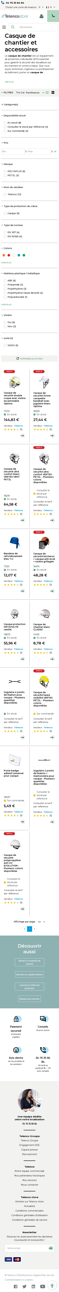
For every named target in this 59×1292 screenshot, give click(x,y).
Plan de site (47, 1275)
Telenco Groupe (29, 1140)
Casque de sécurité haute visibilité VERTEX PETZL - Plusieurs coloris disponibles (43, 699)
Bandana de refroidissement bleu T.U (13, 556)
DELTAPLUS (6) (16, 171)
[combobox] (33, 27)
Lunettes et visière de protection (29, 986)
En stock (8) (14, 122)
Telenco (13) (14, 194)
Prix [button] (4, 142)
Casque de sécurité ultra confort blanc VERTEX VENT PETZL (12, 474)
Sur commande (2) (18, 131)
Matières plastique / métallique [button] (20, 273)
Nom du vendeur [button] (12, 187)
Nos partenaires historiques (29, 1175)
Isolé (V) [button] (7, 338)
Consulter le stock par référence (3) (28, 126)
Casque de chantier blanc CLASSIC (41, 627)
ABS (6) (12, 280)
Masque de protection (29, 998)
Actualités (29, 1206)
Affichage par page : (25, 921)
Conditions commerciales (29, 1210)
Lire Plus (9, 81)
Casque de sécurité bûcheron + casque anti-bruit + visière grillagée (44, 557)
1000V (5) (13, 345)
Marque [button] (7, 164)
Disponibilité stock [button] (13, 115)
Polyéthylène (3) (17, 288)
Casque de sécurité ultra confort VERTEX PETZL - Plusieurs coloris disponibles (43, 476)
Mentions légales (31, 1275)
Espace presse (29, 1149)
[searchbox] (37, 27)
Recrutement (29, 1154)
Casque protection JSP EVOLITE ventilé (14, 627)
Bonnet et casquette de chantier (29, 962)
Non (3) (12, 326)
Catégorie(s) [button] (9, 104)
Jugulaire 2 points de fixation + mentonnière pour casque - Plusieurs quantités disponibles (44, 777)
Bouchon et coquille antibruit (29, 974)
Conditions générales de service (29, 1219)
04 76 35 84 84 (15, 2)
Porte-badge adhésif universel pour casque (13, 773)
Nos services (29, 1180)
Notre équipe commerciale (29, 1171)
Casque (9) (13, 213)
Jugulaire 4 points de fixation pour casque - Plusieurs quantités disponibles (14, 697)
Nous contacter (29, 1184)
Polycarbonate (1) (17, 297)
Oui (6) (11, 322)
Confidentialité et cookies (19, 1279)
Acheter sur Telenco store (29, 1201)
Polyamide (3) (15, 284)
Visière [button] (6, 315)
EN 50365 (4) (15, 236)
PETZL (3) (13, 175)
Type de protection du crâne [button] (19, 206)
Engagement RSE (29, 1145)
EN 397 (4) (13, 232)
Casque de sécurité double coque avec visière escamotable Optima (14, 398)
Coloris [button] (6, 248)
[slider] (11, 429)
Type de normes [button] (12, 225)
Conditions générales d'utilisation (29, 1215)
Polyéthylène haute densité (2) (25, 292)
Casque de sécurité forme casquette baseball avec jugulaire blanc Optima (42, 400)
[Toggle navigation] (4, 27)
